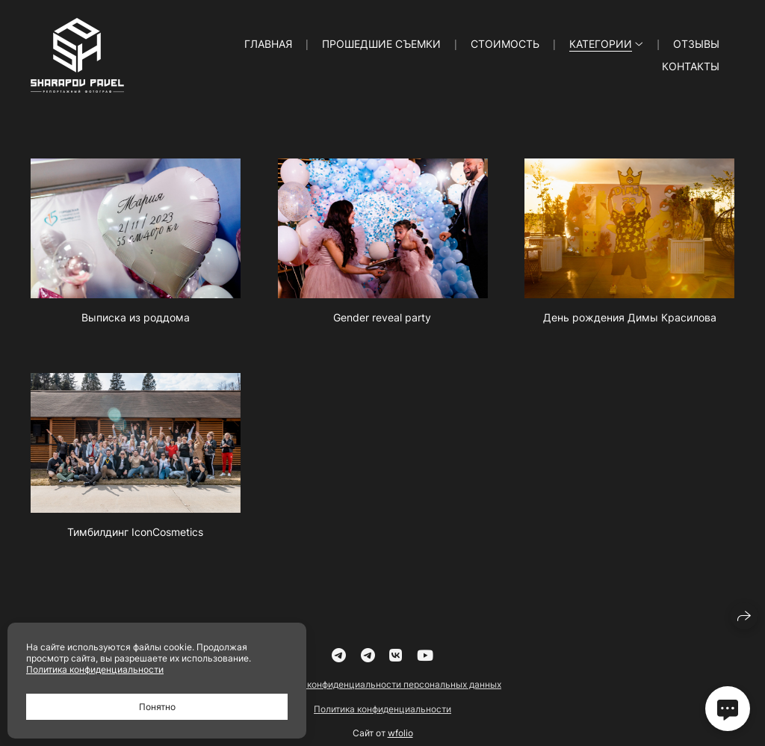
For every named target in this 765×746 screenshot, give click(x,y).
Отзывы (696, 43)
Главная (268, 43)
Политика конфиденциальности (382, 716)
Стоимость (505, 43)
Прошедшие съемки (381, 43)
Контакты (690, 66)
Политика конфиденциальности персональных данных (382, 691)
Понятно (157, 706)
